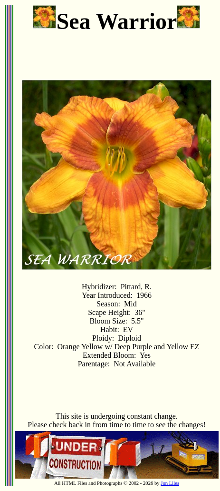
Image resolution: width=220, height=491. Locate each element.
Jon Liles (170, 483)
